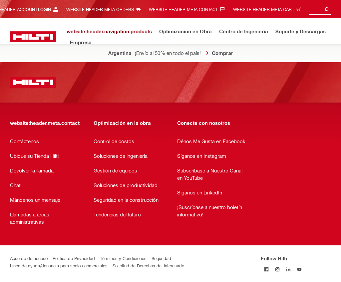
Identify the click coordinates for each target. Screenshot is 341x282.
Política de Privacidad (74, 258)
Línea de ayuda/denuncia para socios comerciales (59, 265)
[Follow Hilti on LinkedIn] (288, 269)
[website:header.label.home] (33, 36)
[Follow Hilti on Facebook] (266, 269)
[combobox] (320, 9)
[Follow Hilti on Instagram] (277, 269)
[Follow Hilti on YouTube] (299, 269)
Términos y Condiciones (123, 258)
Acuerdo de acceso (29, 258)
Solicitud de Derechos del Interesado (148, 265)
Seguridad (161, 258)
